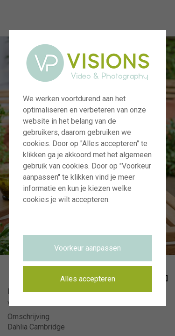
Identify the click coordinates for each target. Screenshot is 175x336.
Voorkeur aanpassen (87, 248)
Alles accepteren (87, 278)
